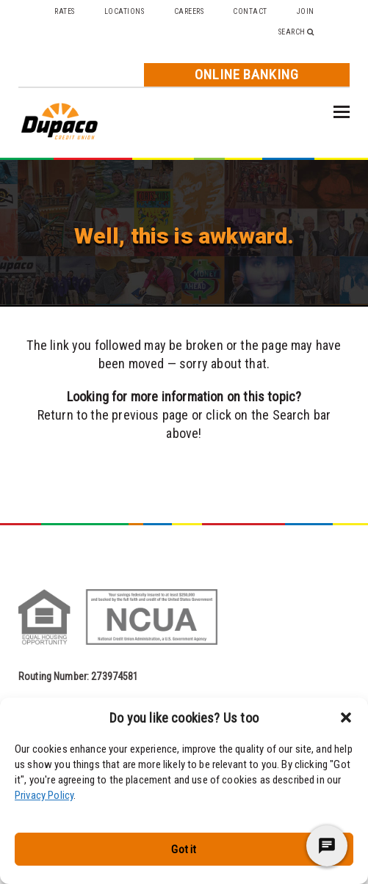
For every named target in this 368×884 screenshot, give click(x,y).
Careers (189, 11)
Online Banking (247, 74)
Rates (64, 11)
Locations (124, 11)
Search (296, 32)
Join (305, 11)
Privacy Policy (44, 795)
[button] (346, 717)
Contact (250, 11)
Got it (183, 849)
